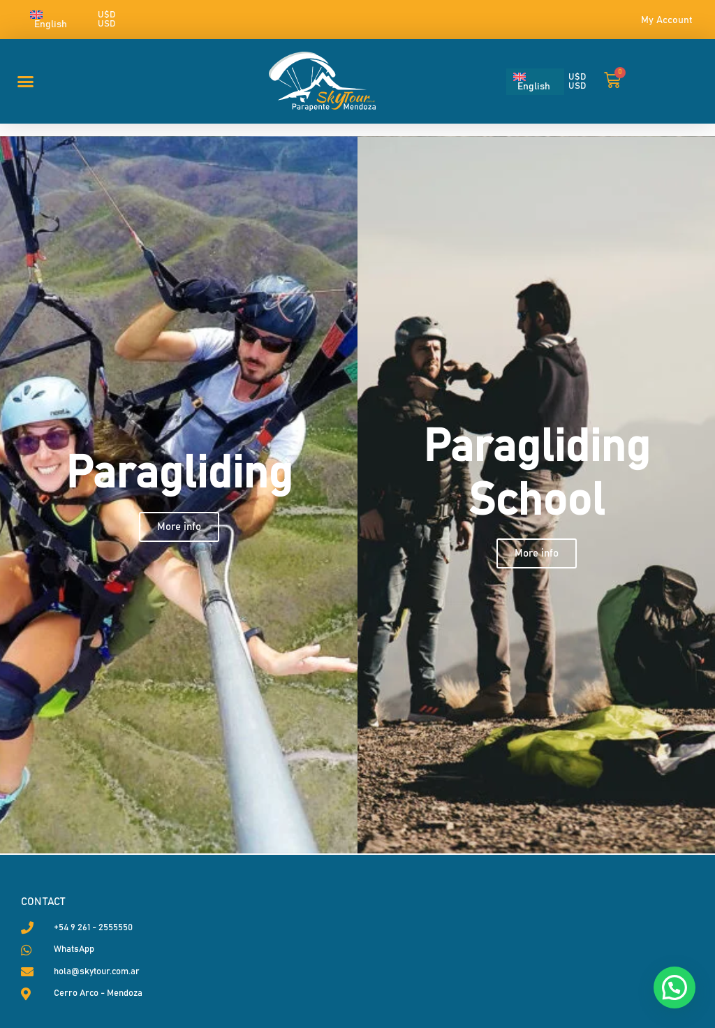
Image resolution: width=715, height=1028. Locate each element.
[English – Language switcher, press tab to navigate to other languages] (55, 20)
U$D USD (107, 19)
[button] (26, 81)
